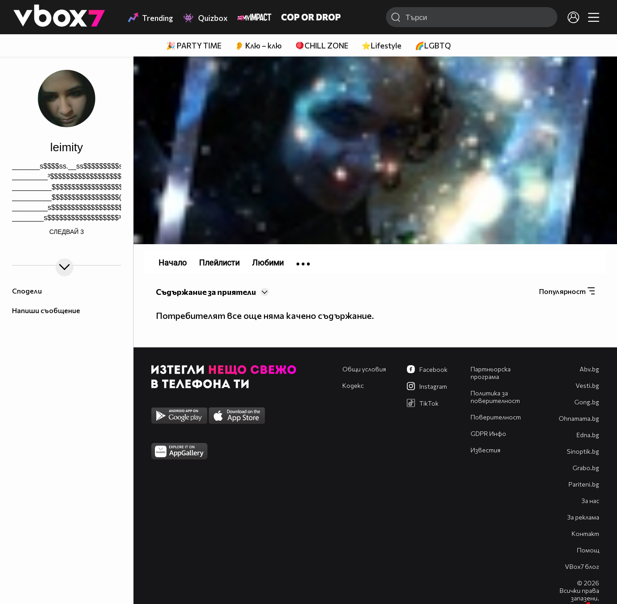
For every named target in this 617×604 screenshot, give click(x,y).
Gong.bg (586, 402)
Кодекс (353, 385)
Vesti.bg (587, 385)
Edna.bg (587, 435)
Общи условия (364, 369)
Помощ (588, 550)
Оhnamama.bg (579, 418)
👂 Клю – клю (258, 45)
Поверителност (496, 417)
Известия (485, 450)
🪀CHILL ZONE (321, 45)
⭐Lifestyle (381, 45)
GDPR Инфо (488, 433)
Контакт (585, 533)
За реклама (583, 517)
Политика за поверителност (495, 396)
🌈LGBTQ (433, 45)
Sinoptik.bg (583, 451)
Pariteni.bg (583, 484)
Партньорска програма (491, 372)
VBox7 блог (582, 566)
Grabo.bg (585, 467)
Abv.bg (589, 369)
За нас (590, 500)
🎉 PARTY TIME (193, 45)
